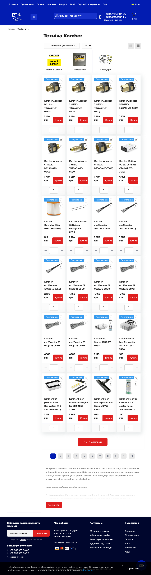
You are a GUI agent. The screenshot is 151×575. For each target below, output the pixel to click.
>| (132, 456)
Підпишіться (41, 533)
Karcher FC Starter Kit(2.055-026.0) (103, 342)
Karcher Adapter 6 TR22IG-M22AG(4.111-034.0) (53, 166)
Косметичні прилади (101, 547)
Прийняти (133, 568)
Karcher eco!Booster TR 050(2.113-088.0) (52, 342)
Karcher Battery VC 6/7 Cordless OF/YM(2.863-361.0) (127, 166)
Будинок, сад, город (100, 543)
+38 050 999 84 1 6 (115, 17)
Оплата (40, 4)
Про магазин (27, 4)
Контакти (51, 4)
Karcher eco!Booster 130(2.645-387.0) (102, 225)
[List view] (131, 46)
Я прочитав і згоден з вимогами (26, 540)
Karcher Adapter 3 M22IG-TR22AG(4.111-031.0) (103, 106)
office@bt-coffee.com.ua (65, 542)
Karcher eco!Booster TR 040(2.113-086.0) (102, 285)
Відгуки (63, 4)
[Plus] (61, 130)
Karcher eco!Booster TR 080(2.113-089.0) (77, 342)
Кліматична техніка (100, 535)
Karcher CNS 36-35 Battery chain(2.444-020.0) (77, 226)
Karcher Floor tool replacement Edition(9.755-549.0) (103, 404)
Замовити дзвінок (113, 20)
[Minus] (45, 130)
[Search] (57, 16)
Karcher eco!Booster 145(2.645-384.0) (127, 225)
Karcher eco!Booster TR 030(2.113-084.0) (77, 285)
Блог (105, 4)
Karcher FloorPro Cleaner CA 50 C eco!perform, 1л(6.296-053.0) (128, 404)
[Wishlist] (61, 80)
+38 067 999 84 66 (115, 14)
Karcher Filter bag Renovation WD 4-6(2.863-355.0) (127, 344)
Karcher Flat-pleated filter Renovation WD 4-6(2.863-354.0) (52, 404)
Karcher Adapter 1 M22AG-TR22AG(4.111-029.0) (53, 106)
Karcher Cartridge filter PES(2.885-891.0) (52, 225)
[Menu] (34, 17)
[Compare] (61, 85)
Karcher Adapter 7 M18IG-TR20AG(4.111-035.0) (78, 166)
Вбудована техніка (99, 531)
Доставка (13, 4)
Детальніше (88, 570)
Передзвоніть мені (15, 557)
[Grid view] (138, 46)
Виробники (131, 547)
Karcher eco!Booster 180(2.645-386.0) (52, 285)
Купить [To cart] (58, 120)
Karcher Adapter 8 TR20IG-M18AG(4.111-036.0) (103, 165)
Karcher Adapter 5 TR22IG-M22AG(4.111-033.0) (128, 104)
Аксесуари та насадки (101, 539)
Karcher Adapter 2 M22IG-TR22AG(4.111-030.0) (78, 106)
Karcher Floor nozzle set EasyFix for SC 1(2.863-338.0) (78, 404)
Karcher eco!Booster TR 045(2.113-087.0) (127, 285)
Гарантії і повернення (89, 4)
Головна (11, 29)
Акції (72, 4)
